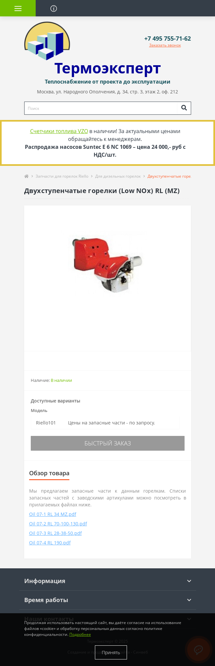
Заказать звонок (165, 45)
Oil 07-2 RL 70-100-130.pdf (58, 523)
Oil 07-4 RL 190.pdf (50, 542)
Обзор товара (49, 473)
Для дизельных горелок (118, 176)
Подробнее (80, 634)
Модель (39, 410)
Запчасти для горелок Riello (62, 176)
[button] (167, 38)
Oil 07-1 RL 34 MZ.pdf (52, 514)
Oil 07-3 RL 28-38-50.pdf (55, 533)
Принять (111, 652)
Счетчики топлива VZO (59, 131)
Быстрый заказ (107, 443)
